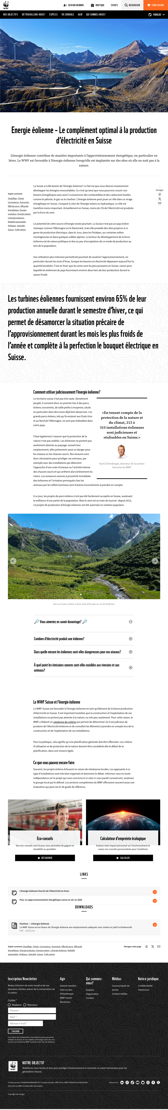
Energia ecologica (27, 950)
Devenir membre (74, 5)
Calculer (125, 858)
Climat (21, 198)
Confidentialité (145, 985)
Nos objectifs (10, 14)
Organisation (92, 994)
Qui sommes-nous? (96, 14)
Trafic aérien (20, 229)
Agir (80, 14)
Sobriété (21, 225)
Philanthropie (66, 994)
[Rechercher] (132, 5)
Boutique (97, 5)
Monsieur (32, 1005)
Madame (16, 1005)
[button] (13, 561)
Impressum (143, 989)
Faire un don (158, 5)
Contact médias (119, 994)
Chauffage (12, 198)
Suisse (11, 229)
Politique (12, 225)
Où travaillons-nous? (33, 14)
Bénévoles (65, 1002)
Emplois (90, 990)
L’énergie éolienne (16, 218)
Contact (90, 998)
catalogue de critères (64, 721)
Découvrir (47, 858)
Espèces (53, 14)
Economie (24, 202)
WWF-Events (66, 998)
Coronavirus (13, 202)
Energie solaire (23, 214)
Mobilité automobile (17, 221)
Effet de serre (13, 206)
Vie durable (68, 14)
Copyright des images (16, 1095)
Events (114, 5)
